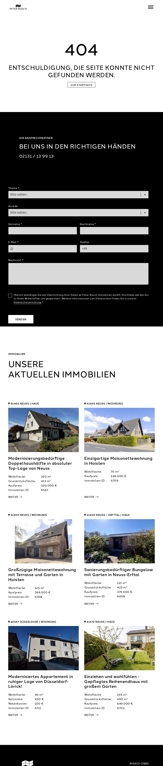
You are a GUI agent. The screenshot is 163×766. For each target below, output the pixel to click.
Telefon (84, 242)
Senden (21, 319)
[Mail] (42, 248)
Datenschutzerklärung (27, 302)
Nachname (88, 224)
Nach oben (139, 763)
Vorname (15, 224)
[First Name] (42, 230)
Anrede (13, 206)
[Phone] (114, 248)
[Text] (78, 274)
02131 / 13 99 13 (36, 155)
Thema (13, 188)
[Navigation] (151, 7)
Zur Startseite (81, 85)
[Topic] (78, 194)
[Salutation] (78, 212)
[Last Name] (114, 230)
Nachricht (15, 260)
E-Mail (13, 242)
